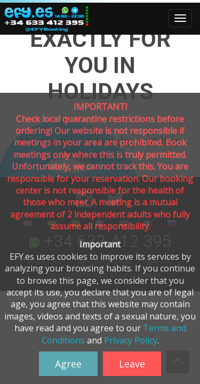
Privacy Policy (130, 340)
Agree (68, 363)
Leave (132, 363)
